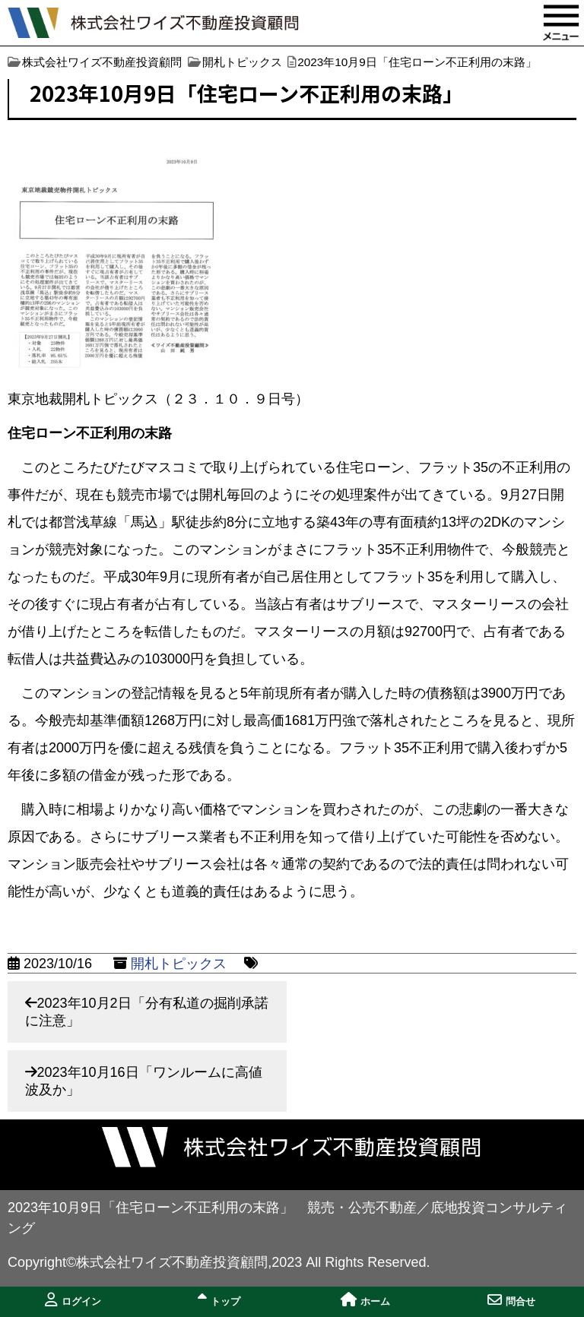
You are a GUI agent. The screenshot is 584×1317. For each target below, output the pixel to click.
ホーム (365, 1300)
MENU (561, 23)
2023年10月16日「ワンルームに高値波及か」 (143, 1081)
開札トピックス (179, 963)
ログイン (73, 1300)
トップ (219, 1300)
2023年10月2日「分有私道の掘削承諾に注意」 (146, 1012)
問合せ (511, 1300)
